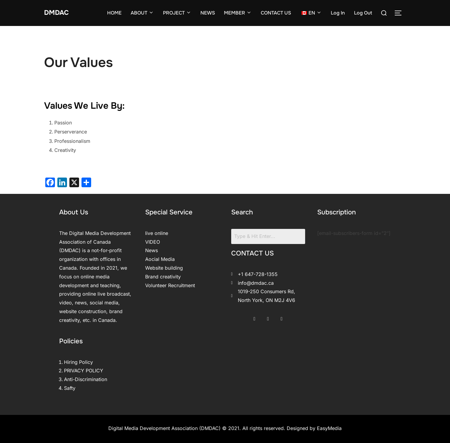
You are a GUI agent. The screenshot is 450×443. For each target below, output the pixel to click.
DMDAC (58, 13)
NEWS (207, 13)
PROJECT (177, 13)
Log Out (363, 13)
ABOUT (142, 13)
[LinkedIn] (281, 316)
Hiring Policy (78, 362)
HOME (114, 13)
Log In (338, 13)
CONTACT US (276, 13)
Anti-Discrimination (85, 379)
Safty (69, 388)
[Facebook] (254, 316)
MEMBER (238, 13)
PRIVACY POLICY (83, 371)
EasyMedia (329, 428)
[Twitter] (268, 316)
